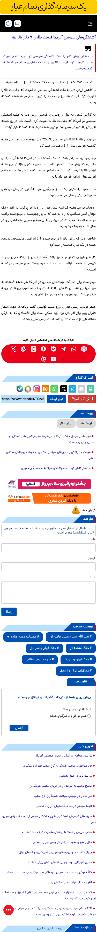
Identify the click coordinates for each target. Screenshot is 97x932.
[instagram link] (33, 349)
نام (93, 539)
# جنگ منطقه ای (81, 648)
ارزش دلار (66, 423)
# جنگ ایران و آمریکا (78, 659)
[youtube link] (53, 359)
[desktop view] (17, 23)
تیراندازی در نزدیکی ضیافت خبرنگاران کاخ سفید (63, 796)
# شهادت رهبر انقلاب (40, 659)
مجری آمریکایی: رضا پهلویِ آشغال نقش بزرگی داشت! (60, 862)
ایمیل (91, 558)
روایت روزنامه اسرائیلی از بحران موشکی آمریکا (64, 756)
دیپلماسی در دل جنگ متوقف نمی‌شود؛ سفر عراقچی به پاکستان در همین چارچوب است (51, 439)
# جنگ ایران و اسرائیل (44, 648)
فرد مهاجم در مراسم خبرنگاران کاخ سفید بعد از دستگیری (57, 766)
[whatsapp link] (74, 349)
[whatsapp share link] (54, 389)
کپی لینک (56, 399)
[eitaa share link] (45, 389)
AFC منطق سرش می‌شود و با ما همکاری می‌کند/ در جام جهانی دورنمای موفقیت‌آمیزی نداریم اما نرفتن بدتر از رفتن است (51, 911)
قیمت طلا (86, 423)
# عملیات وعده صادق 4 (23, 636)
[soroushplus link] (43, 349)
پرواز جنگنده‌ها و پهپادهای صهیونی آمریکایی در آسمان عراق (55, 852)
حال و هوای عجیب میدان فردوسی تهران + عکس (62, 842)
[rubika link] (84, 349)
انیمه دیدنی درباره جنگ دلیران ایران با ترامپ (64, 806)
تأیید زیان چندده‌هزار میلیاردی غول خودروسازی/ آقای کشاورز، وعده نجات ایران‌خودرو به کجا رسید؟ (49, 895)
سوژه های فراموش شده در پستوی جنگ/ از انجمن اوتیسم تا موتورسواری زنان (49, 819)
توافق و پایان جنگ (74, 709)
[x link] (13, 349)
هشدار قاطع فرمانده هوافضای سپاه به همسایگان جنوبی (56, 468)
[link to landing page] (50, 24)
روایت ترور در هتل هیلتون (75, 776)
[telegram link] (64, 349)
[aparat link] (43, 359)
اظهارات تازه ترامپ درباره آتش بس (70, 882)
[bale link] (53, 349)
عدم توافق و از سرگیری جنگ (68, 716)
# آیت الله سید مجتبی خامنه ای (71, 636)
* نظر (91, 577)
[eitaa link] (23, 349)
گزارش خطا (89, 510)
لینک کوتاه (82, 399)
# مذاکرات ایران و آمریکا (76, 670)
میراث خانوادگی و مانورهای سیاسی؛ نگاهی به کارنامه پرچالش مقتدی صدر (50, 455)
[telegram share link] (72, 389)
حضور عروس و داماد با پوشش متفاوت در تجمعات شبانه (57, 832)
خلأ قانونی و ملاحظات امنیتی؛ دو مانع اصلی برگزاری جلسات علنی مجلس (48, 872)
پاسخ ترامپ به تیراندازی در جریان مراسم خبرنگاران (61, 786)
